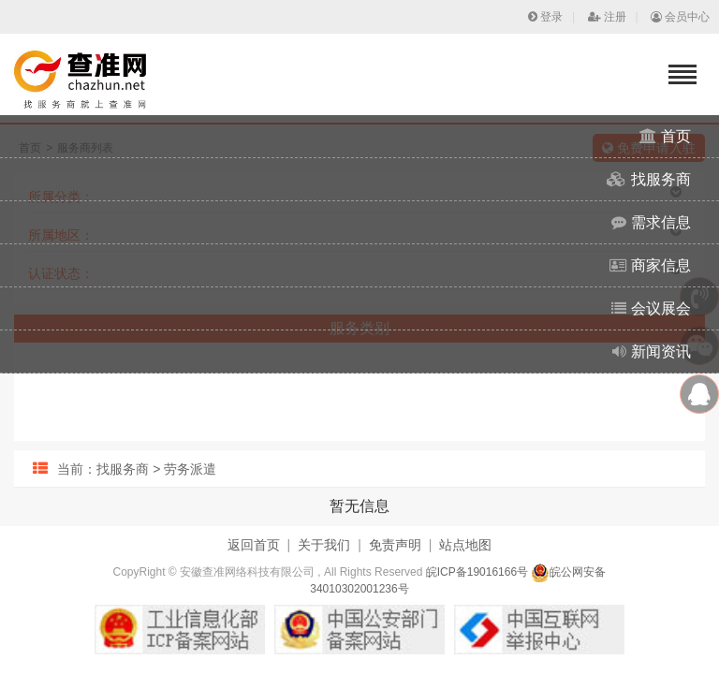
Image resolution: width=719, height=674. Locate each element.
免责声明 (395, 544)
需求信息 (651, 222)
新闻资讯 (651, 351)
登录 (545, 16)
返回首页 (253, 544)
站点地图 (465, 544)
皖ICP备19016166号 (477, 572)
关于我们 (324, 544)
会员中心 (680, 16)
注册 (607, 16)
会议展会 (651, 308)
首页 (665, 136)
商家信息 (650, 265)
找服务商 (649, 179)
